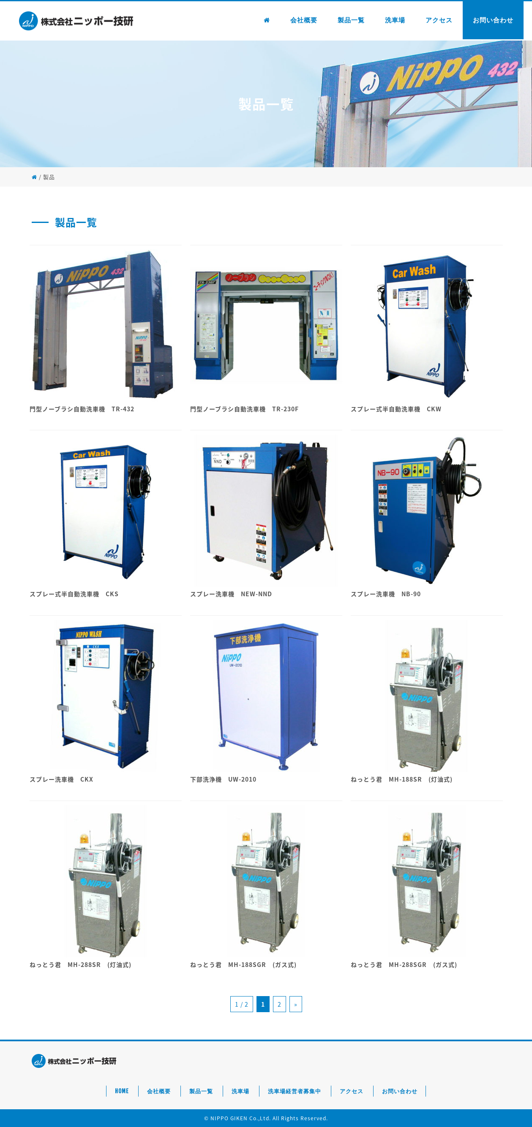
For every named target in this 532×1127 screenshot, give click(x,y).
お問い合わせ (493, 20)
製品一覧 (351, 20)
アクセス (439, 20)
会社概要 (303, 20)
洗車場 (395, 20)
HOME (121, 1091)
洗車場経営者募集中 (294, 1091)
